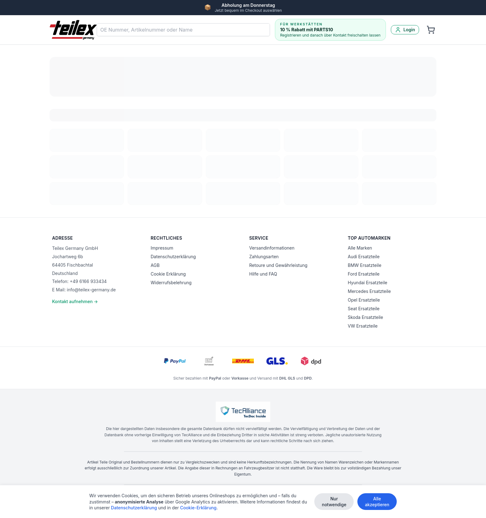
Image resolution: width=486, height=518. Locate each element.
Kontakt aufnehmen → (75, 301)
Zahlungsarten (264, 256)
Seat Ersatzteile (363, 308)
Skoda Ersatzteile (365, 317)
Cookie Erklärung (168, 273)
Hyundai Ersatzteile (367, 282)
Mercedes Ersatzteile (369, 291)
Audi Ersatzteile (364, 256)
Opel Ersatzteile (364, 300)
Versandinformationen (271, 247)
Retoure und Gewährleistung (278, 265)
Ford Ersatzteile (363, 273)
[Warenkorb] (430, 29)
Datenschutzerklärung (173, 256)
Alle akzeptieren (377, 502)
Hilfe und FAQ (263, 273)
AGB (155, 265)
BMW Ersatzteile (364, 265)
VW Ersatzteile (363, 326)
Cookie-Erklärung (198, 508)
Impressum (162, 247)
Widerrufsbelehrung (171, 282)
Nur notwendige (334, 502)
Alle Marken (360, 247)
